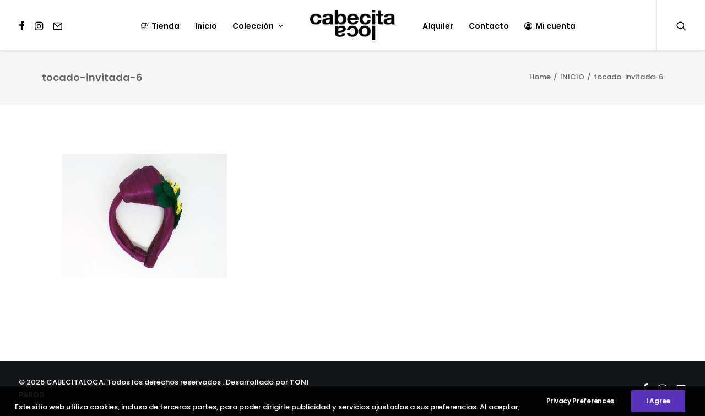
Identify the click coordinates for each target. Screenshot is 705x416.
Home (540, 77)
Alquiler (437, 25)
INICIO (572, 77)
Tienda (160, 25)
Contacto (489, 25)
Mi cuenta (550, 25)
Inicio (206, 25)
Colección (257, 25)
